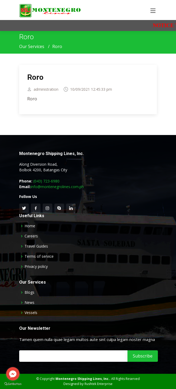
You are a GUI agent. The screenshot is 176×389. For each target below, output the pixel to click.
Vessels (31, 313)
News (29, 302)
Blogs (29, 292)
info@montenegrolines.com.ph (57, 186)
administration (46, 91)
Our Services (31, 46)
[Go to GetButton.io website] (12, 383)
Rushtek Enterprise (99, 384)
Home (30, 226)
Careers (31, 236)
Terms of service (39, 256)
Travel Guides (36, 246)
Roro (35, 79)
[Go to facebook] (12, 373)
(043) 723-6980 (46, 181)
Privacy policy (36, 266)
